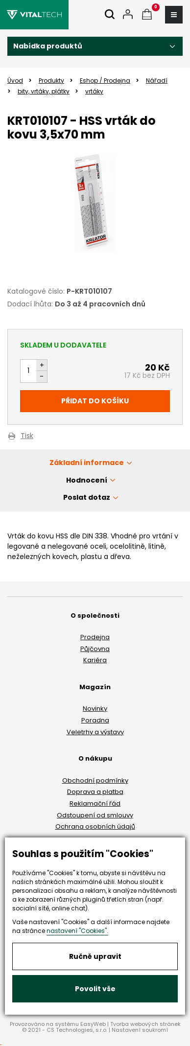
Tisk (27, 436)
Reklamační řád (95, 803)
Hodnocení (86, 480)
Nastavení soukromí (140, 1030)
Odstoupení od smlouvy (95, 815)
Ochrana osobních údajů (95, 826)
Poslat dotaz (86, 497)
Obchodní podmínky (95, 780)
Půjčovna (95, 648)
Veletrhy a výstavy (95, 732)
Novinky (95, 708)
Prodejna (95, 637)
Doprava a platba (95, 791)
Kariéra (95, 660)
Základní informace (86, 462)
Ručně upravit (95, 956)
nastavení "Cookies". (77, 931)
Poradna (95, 720)
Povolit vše (95, 989)
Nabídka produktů (47, 46)
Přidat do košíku (95, 401)
